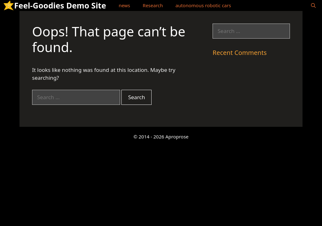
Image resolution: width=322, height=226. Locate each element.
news (124, 5)
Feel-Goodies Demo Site (60, 5)
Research (153, 5)
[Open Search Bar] (313, 5)
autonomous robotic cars (203, 5)
